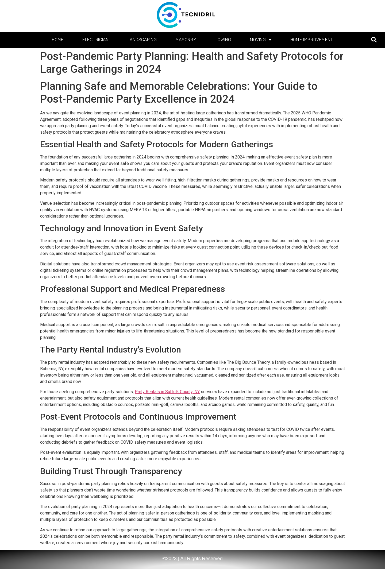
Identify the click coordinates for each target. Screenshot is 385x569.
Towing (223, 39)
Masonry (186, 39)
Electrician (95, 39)
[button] (373, 39)
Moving (261, 40)
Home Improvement (311, 39)
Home (58, 39)
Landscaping (142, 39)
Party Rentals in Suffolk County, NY (167, 391)
